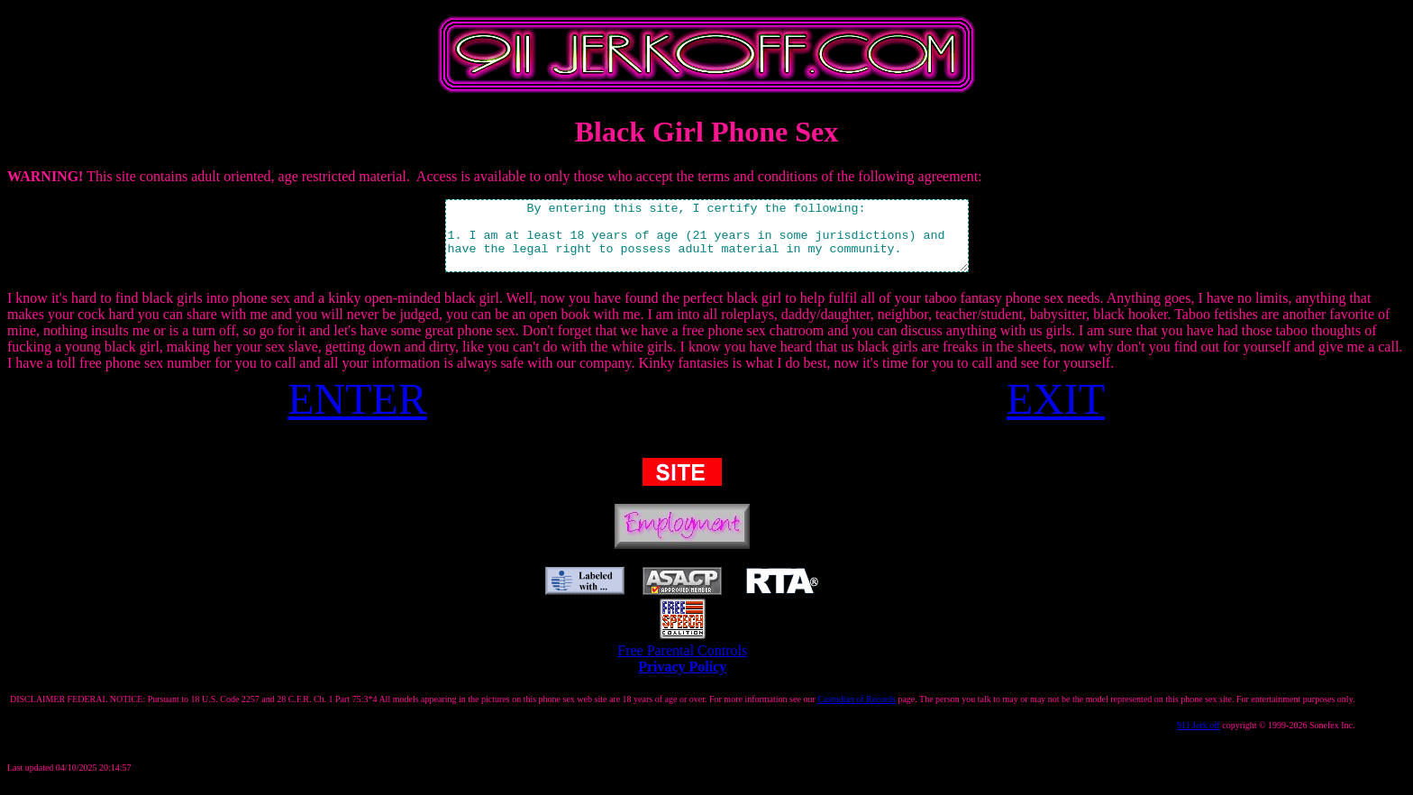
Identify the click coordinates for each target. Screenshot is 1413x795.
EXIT (1056, 412)
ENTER (357, 412)
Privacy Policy (682, 680)
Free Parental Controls (682, 664)
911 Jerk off (1198, 739)
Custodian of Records (856, 712)
